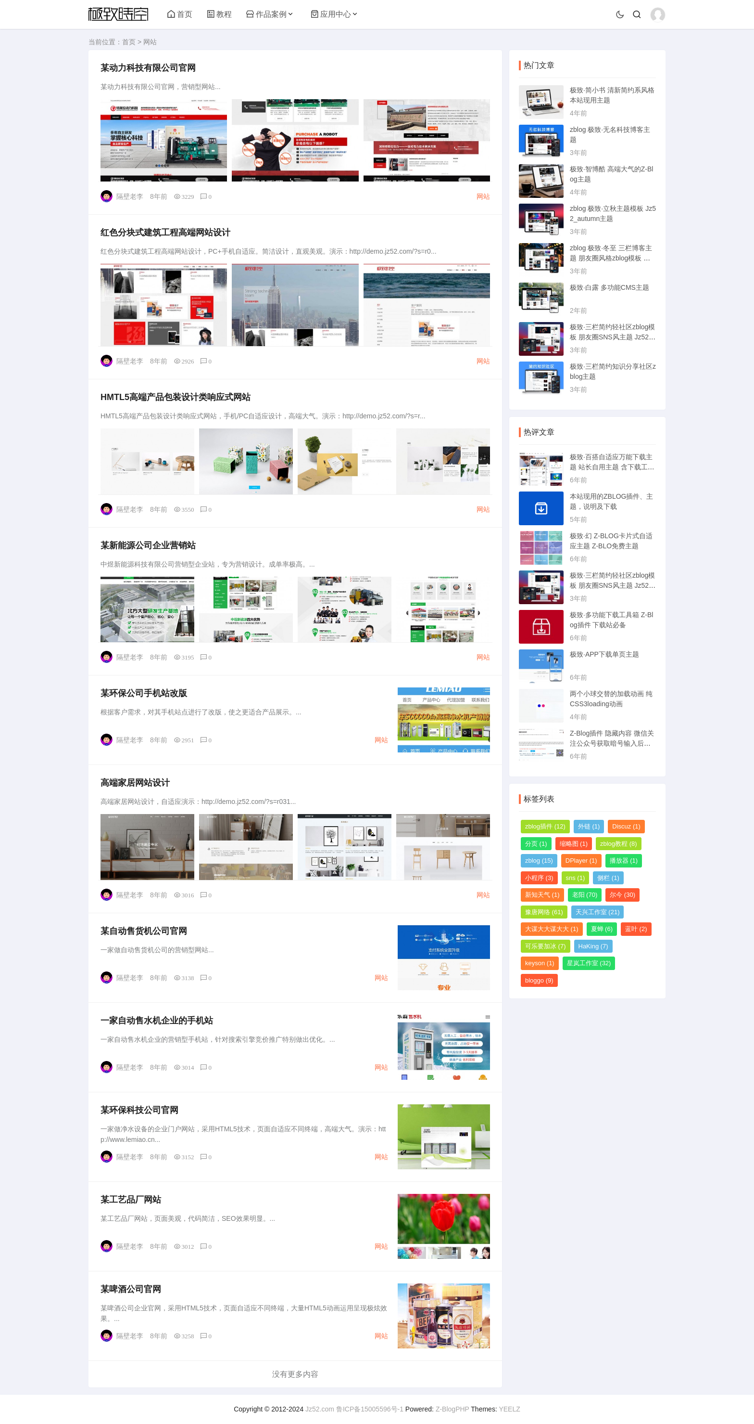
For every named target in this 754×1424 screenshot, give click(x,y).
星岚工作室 (589, 963)
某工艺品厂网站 (131, 1199)
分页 (536, 843)
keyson (539, 963)
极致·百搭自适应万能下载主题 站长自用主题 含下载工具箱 (612, 467)
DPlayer (581, 860)
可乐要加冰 (545, 946)
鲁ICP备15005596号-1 (369, 1409)
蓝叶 (636, 928)
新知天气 (542, 894)
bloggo (539, 980)
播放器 (624, 860)
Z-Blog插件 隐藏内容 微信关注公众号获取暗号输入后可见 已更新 (612, 743)
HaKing (593, 946)
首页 (179, 14)
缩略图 (574, 843)
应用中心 (331, 14)
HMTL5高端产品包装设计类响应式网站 (176, 397)
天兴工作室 (598, 912)
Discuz (626, 826)
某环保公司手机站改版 (144, 693)
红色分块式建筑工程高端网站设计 (165, 232)
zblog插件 (545, 826)
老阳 (585, 894)
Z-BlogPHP (452, 1409)
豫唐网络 (544, 912)
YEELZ (509, 1409)
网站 (150, 42)
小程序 (539, 877)
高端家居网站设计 (135, 783)
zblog (539, 860)
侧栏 (608, 877)
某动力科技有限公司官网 (148, 68)
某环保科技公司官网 (139, 1110)
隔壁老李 (129, 196)
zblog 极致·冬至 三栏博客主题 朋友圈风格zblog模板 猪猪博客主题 (611, 258)
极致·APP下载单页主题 (604, 654)
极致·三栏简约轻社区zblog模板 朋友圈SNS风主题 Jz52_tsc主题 (612, 337)
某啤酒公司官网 (131, 1289)
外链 (589, 826)
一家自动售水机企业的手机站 (157, 1020)
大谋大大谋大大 (551, 928)
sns (575, 877)
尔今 (622, 894)
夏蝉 (602, 928)
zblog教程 (618, 843)
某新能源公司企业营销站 (148, 545)
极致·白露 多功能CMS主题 (609, 287)
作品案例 (266, 14)
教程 (219, 14)
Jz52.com (319, 1409)
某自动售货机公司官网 (144, 931)
